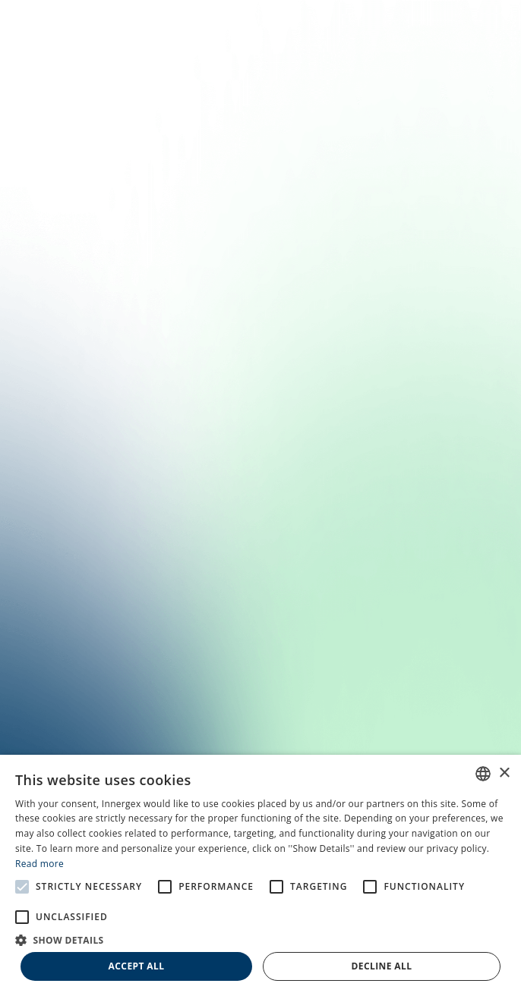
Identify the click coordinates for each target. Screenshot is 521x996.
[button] (260, 939)
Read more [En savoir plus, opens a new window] (39, 863)
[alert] (260, 875)
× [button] (504, 773)
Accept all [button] (137, 966)
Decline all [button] (382, 966)
